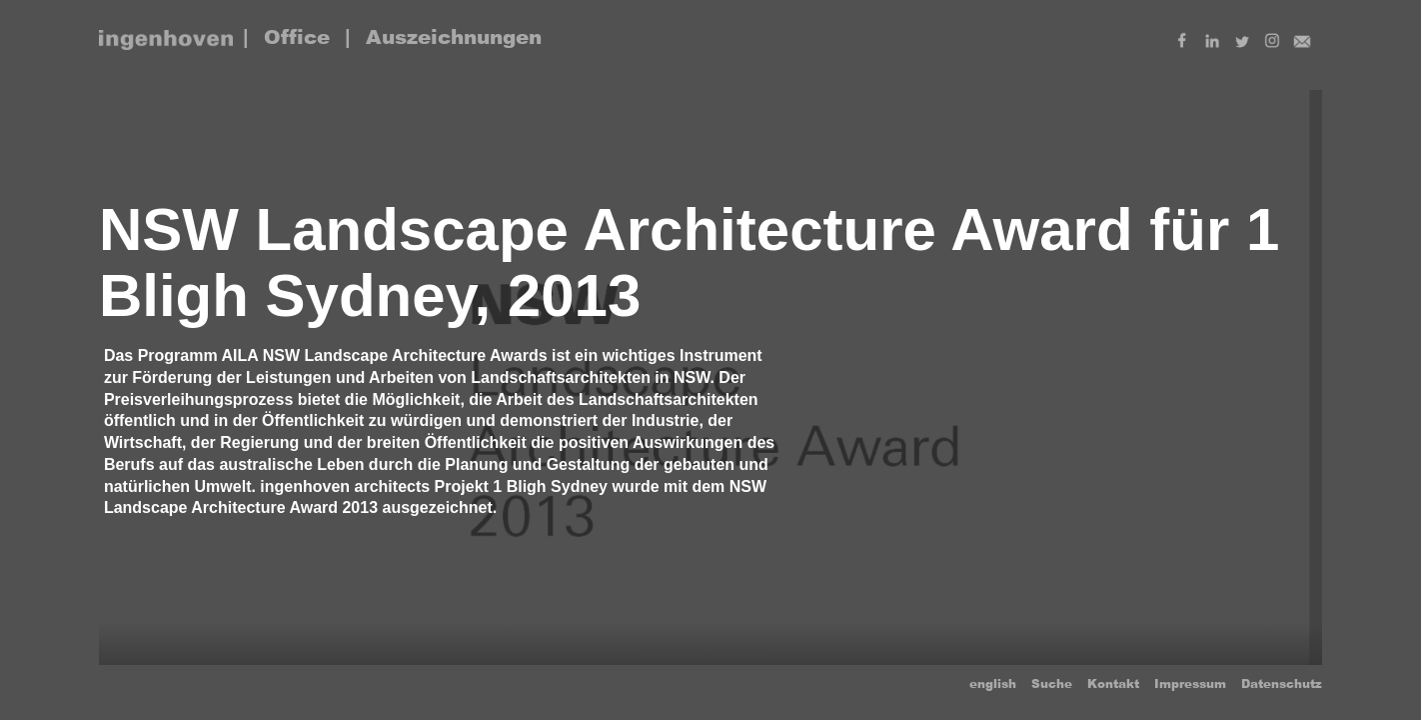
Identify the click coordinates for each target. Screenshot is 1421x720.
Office (297, 37)
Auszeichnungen (454, 37)
